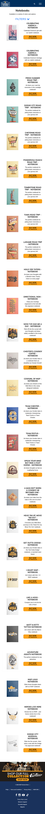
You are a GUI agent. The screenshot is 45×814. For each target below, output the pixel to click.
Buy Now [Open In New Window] (33, 37)
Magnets (22, 807)
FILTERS (22, 19)
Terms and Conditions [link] (16, 789)
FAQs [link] (7, 789)
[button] (34, 4)
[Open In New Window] (22, 771)
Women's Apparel (22, 802)
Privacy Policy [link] (27, 789)
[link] (17, 795)
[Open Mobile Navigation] (40, 4)
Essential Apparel (22, 804)
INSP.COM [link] (35, 789)
